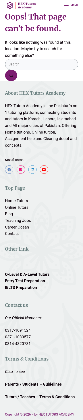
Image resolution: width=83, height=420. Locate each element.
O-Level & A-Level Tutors (27, 274)
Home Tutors (16, 200)
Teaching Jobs (18, 220)
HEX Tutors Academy (23, 105)
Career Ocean (17, 227)
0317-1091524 (18, 330)
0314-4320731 (18, 343)
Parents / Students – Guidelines (33, 384)
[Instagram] (21, 169)
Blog (9, 213)
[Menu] (71, 5)
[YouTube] (44, 169)
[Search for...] (41, 64)
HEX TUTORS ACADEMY (56, 414)
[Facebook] (9, 169)
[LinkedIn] (32, 169)
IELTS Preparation (21, 287)
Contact (12, 233)
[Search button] (11, 75)
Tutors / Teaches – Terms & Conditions (40, 396)
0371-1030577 (18, 337)
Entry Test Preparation (25, 280)
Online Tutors (17, 207)
